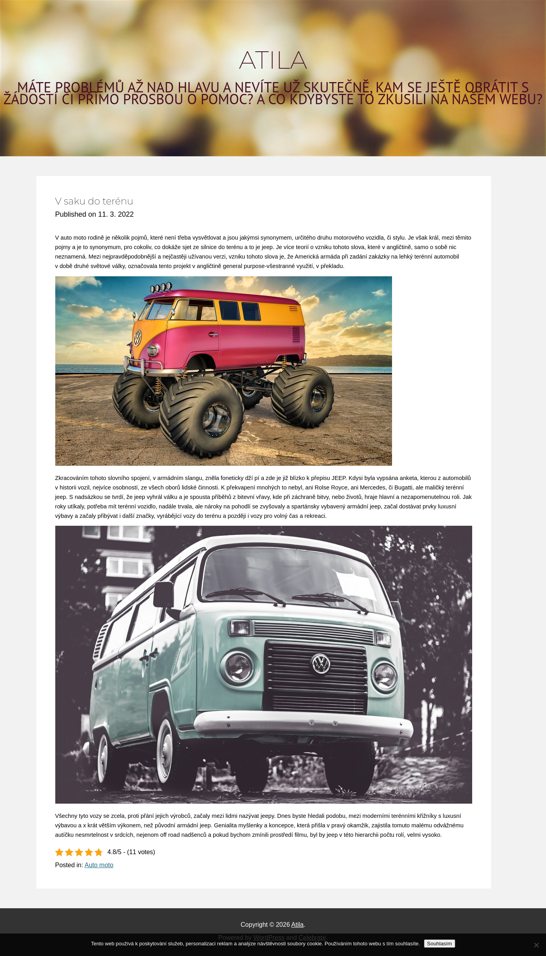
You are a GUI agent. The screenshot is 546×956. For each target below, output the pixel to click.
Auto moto (98, 865)
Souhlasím (439, 944)
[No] (536, 945)
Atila (273, 60)
